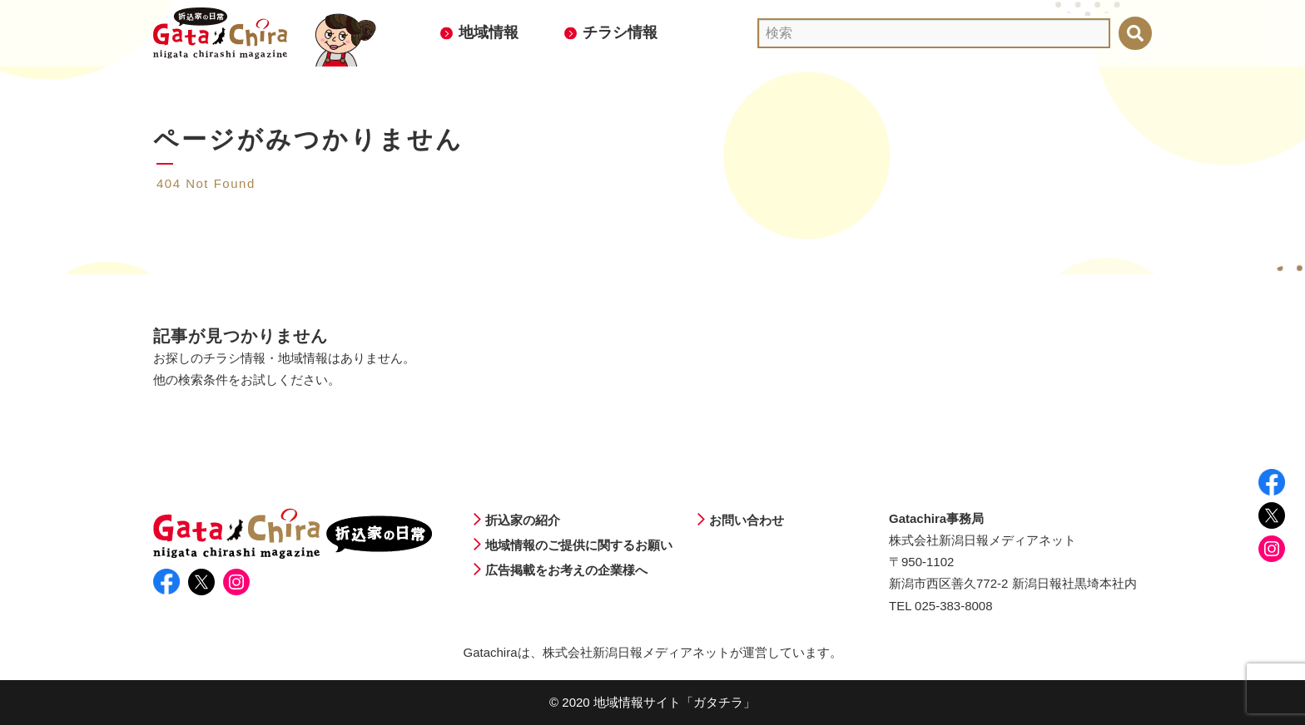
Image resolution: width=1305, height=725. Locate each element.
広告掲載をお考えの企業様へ (566, 570)
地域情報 (489, 32)
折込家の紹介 (522, 520)
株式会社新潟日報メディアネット (636, 652)
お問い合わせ (746, 520)
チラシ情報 (620, 32)
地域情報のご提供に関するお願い (578, 545)
